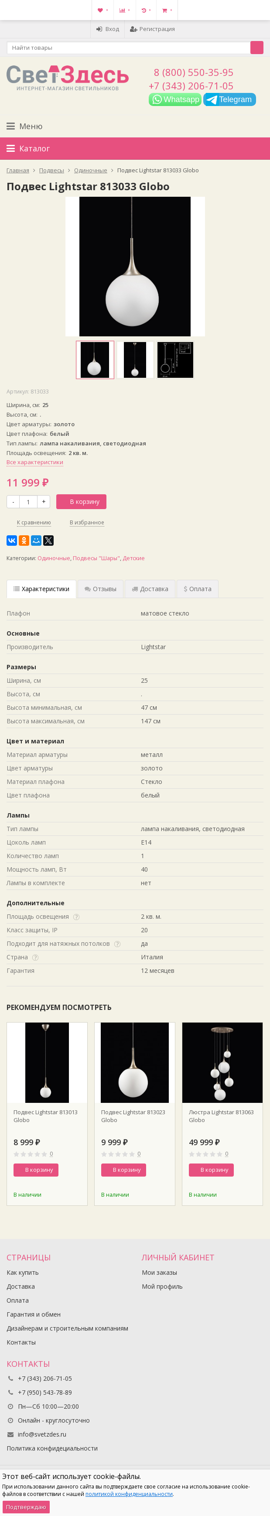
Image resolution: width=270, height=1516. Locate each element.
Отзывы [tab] (100, 589)
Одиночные (54, 558)
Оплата (18, 1300)
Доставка (21, 1286)
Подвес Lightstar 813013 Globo (46, 1116)
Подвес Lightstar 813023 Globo (133, 1116)
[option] (95, 360)
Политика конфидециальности (52, 1448)
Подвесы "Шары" (96, 558)
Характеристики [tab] (41, 589)
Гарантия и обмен (34, 1314)
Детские (134, 558)
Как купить (23, 1272)
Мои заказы (159, 1272)
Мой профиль (162, 1286)
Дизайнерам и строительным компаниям (67, 1328)
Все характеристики (35, 462)
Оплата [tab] (198, 589)
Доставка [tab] (150, 589)
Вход (107, 29)
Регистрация (152, 29)
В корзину (79, 501)
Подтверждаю (26, 1507)
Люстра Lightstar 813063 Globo (221, 1116)
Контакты (21, 1342)
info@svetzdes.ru (42, 1434)
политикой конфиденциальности (129, 1494)
